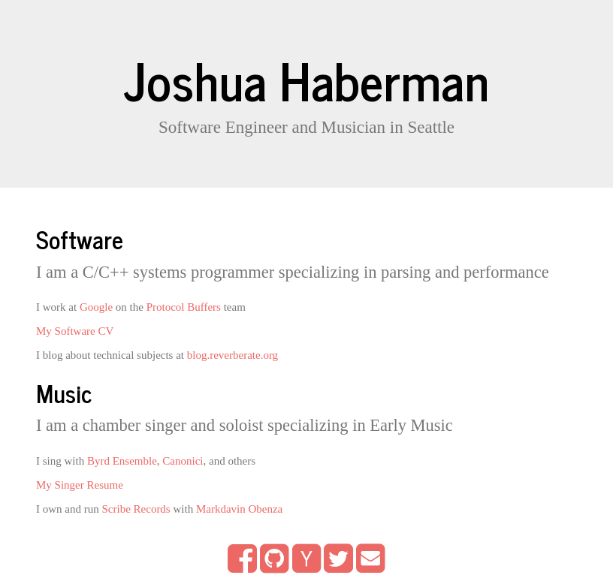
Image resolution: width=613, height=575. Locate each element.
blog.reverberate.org (232, 355)
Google (96, 307)
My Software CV (74, 331)
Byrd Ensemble (122, 461)
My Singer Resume (79, 485)
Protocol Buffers (183, 307)
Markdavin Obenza (239, 509)
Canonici (182, 461)
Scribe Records (135, 509)
